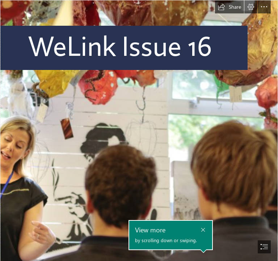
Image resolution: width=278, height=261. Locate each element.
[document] (139, 130)
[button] (229, 6)
